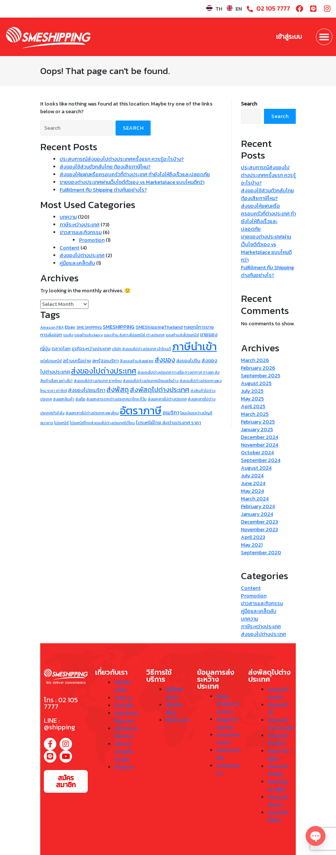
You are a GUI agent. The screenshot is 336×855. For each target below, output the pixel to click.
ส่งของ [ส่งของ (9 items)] (165, 360)
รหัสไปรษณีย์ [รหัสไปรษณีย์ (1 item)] (51, 361)
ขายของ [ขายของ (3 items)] (209, 334)
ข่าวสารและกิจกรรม (81, 232)
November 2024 (259, 445)
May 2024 (252, 491)
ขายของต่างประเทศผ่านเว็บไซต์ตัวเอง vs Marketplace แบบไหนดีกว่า (132, 182)
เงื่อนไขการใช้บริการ (126, 732)
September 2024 (260, 460)
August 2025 (256, 383)
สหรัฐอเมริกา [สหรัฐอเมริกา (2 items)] (105, 360)
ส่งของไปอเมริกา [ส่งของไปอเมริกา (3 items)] (86, 390)
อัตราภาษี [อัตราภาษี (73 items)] (141, 411)
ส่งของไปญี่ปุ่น (278, 755)
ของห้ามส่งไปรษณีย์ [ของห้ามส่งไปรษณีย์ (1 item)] (182, 335)
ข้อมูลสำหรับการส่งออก (227, 704)
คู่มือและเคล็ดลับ (77, 263)
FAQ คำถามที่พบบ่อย (126, 717)
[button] (324, 37)
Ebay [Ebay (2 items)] (70, 326)
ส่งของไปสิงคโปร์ (278, 739)
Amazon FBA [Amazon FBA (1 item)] (52, 327)
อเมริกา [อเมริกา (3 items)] (171, 412)
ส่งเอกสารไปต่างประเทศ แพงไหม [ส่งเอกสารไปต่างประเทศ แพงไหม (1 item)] (92, 413)
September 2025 (260, 376)
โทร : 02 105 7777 (61, 703)
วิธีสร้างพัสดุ (174, 709)
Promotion (92, 240)
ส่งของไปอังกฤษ (278, 770)
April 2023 (253, 537)
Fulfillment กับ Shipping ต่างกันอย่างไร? (103, 190)
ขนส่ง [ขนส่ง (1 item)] (68, 335)
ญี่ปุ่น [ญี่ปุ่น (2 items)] (45, 348)
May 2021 (252, 545)
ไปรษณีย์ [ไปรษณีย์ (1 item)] (61, 423)
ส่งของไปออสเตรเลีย (281, 724)
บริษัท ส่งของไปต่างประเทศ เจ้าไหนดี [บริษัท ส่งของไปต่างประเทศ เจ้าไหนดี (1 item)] (141, 349)
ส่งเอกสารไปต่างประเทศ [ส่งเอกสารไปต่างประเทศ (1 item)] (167, 399)
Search (249, 104)
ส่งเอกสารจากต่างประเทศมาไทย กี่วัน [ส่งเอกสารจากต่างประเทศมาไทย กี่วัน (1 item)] (116, 399)
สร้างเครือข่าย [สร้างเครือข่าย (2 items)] (77, 360)
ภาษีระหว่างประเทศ (79, 225)
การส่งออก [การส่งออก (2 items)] (51, 334)
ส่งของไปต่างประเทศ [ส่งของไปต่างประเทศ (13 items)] (103, 371)
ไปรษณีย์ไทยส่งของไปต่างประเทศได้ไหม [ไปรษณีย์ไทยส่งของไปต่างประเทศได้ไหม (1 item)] (102, 423)
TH (218, 9)
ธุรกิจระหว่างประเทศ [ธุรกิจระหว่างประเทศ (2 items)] (91, 348)
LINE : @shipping (59, 723)
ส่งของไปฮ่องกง (278, 801)
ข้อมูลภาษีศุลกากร (227, 723)
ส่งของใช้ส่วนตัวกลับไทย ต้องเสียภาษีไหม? (105, 167)
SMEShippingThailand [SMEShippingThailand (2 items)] (159, 326)
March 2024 (255, 499)
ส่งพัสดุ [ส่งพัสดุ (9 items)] (117, 389)
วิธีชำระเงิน (177, 720)
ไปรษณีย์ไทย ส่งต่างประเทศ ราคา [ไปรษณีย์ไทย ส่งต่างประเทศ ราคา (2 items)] (168, 422)
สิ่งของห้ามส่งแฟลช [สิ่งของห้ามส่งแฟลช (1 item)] (137, 361)
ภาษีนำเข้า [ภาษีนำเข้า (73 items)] (194, 346)
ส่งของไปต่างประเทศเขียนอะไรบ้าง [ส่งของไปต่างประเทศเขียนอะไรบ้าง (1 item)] (150, 381)
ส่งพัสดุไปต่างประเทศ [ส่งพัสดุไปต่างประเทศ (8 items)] (159, 390)
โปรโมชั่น (123, 706)
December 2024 (259, 437)
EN (238, 9)
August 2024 (256, 468)
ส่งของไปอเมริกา (278, 693)
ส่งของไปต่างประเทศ (82, 255)
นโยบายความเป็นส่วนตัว (123, 751)
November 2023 (259, 529)
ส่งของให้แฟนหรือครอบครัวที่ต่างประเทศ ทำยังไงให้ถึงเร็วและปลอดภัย (135, 174)
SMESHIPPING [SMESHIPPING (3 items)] (119, 327)
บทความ (68, 217)
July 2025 (252, 391)
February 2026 (258, 368)
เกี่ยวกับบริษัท (122, 686)
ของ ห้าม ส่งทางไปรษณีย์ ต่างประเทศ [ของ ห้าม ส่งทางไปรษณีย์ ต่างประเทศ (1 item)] (134, 335)
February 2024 (258, 506)
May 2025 (252, 399)
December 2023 (259, 522)
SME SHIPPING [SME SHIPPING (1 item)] (89, 327)
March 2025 (255, 414)
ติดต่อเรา (124, 767)
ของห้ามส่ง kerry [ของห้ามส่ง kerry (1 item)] (88, 335)
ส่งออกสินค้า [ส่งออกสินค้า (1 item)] (63, 399)
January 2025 (257, 429)
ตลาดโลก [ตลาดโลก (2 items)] (61, 348)
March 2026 (255, 360)
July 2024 (252, 476)
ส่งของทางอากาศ (228, 739)
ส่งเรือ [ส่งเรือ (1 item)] (80, 399)
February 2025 (258, 422)
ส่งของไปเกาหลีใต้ (278, 785)
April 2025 (253, 406)
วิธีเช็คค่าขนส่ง (175, 693)
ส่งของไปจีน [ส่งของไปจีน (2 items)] (188, 360)
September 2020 (261, 552)
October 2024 (257, 452)
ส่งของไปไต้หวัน (278, 816)
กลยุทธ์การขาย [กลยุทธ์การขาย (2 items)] (199, 326)
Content (69, 248)
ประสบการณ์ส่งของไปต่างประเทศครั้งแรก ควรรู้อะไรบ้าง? (122, 159)
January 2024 (257, 514)
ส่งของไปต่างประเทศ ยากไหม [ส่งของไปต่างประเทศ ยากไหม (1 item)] (98, 381)
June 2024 (253, 483)
